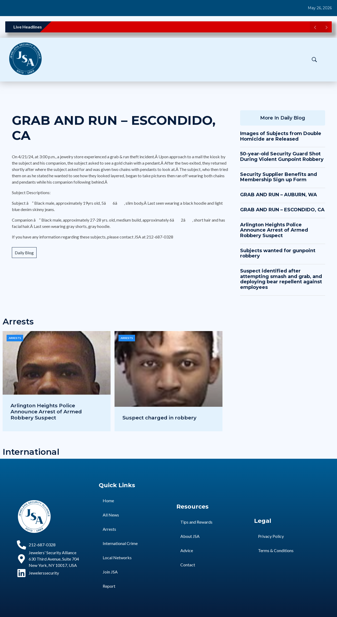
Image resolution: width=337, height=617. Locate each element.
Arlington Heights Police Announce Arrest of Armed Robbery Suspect (274, 230)
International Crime (120, 543)
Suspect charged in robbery (159, 417)
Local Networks (117, 557)
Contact (187, 564)
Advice (186, 550)
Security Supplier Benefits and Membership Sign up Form (278, 177)
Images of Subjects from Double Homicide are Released (280, 136)
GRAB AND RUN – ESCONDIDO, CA (114, 128)
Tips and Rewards (196, 521)
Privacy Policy (271, 536)
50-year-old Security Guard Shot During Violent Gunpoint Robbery (282, 156)
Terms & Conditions (276, 550)
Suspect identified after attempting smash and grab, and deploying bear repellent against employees (281, 279)
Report (109, 586)
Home (108, 500)
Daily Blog (24, 252)
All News (111, 514)
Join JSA (110, 571)
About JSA (190, 536)
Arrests (15, 337)
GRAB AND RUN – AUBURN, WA (278, 195)
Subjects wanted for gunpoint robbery (277, 253)
